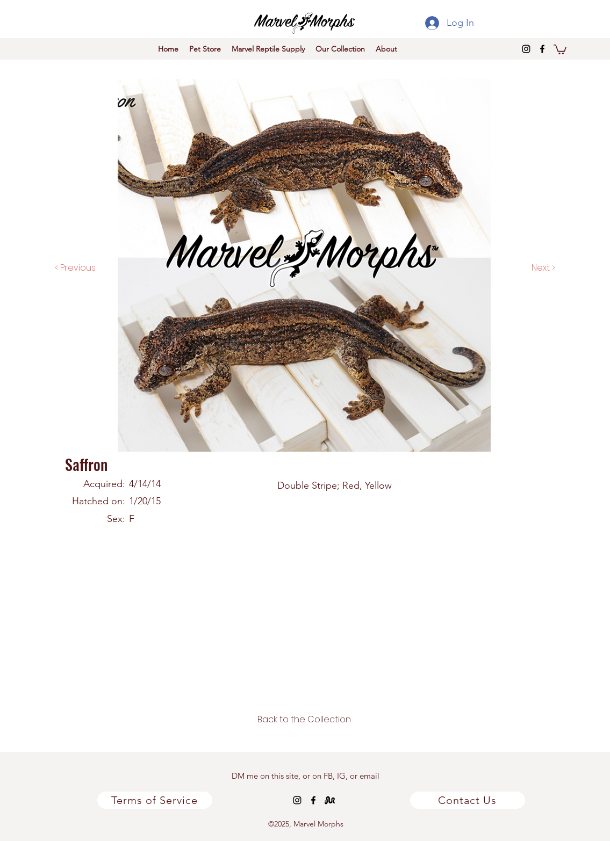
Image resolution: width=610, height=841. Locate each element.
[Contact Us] (467, 800)
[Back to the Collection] (304, 719)
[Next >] (532, 268)
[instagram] (526, 49)
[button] (560, 49)
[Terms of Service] (154, 800)
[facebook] (542, 49)
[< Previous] (86, 268)
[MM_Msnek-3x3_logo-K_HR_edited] (329, 800)
